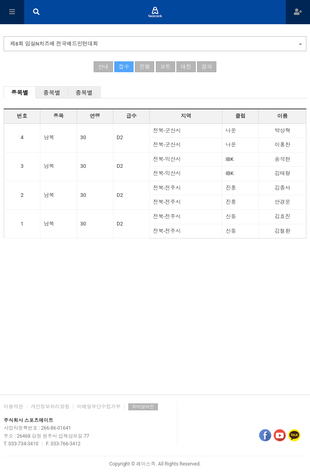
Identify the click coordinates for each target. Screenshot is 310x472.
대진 (186, 67)
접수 (124, 67)
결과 (206, 67)
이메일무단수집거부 (99, 406)
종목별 (20, 93)
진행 (144, 67)
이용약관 (13, 406)
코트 (165, 67)
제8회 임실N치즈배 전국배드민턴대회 (156, 43)
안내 (103, 67)
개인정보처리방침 (50, 406)
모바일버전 (143, 406)
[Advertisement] (155, 325)
